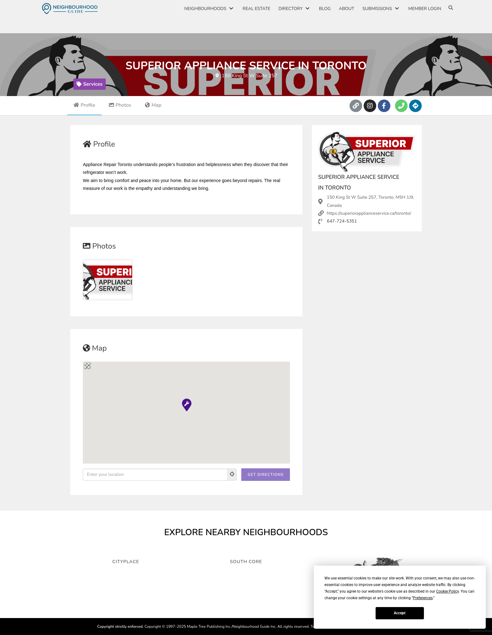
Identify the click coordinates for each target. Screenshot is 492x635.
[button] (186, 404)
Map (153, 105)
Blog (324, 9)
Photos (120, 105)
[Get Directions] (265, 474)
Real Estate (256, 9)
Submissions (381, 8)
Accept (399, 613)
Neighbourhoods (209, 8)
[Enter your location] (155, 475)
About (346, 9)
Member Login (424, 9)
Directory (295, 8)
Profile (84, 105)
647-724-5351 (342, 221)
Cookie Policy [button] (447, 591)
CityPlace (125, 561)
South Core (246, 561)
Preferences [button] (423, 598)
